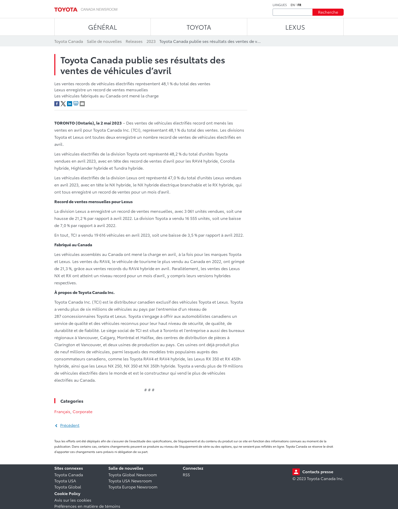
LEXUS (295, 26)
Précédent (69, 425)
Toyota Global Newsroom (132, 474)
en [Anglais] (293, 5)
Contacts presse (317, 471)
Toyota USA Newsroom (130, 480)
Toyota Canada (68, 474)
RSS (186, 474)
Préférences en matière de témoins (87, 506)
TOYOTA (199, 26)
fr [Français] (299, 5)
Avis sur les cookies (72, 500)
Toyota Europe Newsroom (132, 486)
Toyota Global (67, 486)
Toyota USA (65, 480)
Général (102, 26)
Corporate (82, 411)
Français (62, 411)
